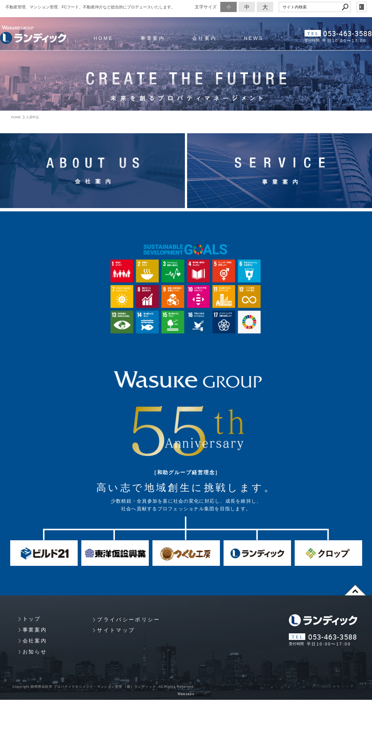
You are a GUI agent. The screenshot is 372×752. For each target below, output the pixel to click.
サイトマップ (116, 630)
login (361, 7)
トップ (32, 619)
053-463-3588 (347, 33)
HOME (103, 38)
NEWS (254, 38)
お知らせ (35, 652)
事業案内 (152, 38)
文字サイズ (206, 7)
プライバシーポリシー (128, 619)
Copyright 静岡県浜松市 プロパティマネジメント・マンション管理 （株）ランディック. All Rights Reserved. (103, 686)
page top (355, 589)
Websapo (186, 694)
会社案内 (204, 38)
